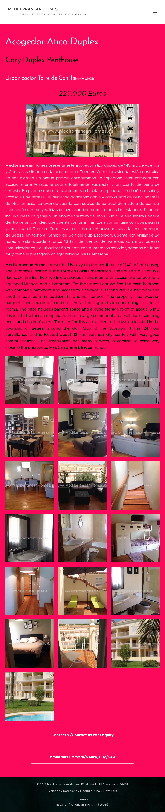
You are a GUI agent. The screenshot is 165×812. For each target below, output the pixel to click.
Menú (155, 12)
